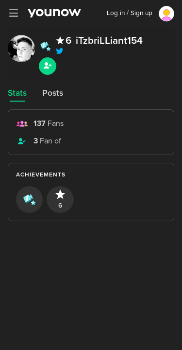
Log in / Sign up (129, 13)
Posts (52, 93)
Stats (17, 93)
